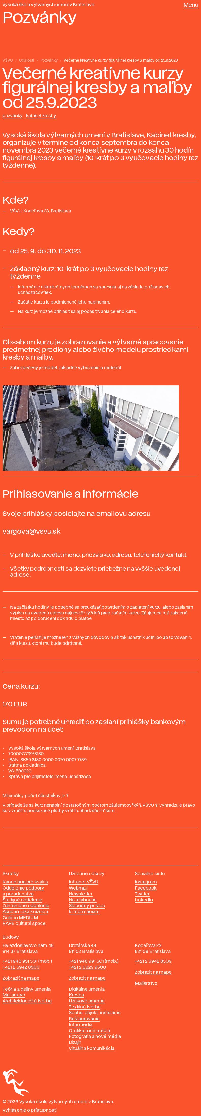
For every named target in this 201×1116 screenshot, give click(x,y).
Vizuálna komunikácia (91, 1049)
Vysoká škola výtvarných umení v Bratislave (48, 5)
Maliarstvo (14, 995)
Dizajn (75, 1043)
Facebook (146, 888)
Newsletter (81, 894)
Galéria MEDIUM (20, 918)
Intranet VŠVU (83, 882)
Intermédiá (80, 1025)
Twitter (142, 894)
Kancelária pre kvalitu (25, 882)
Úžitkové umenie (87, 1001)
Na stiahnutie (83, 900)
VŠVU (8, 60)
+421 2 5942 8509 (153, 961)
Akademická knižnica (25, 912)
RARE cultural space (24, 924)
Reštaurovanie (84, 1019)
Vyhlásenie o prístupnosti (30, 1110)
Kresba (76, 995)
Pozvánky (49, 60)
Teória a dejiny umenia (27, 989)
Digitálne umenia (87, 989)
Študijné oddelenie (22, 900)
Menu (190, 5)
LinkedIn (144, 900)
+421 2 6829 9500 (87, 967)
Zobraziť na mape (21, 978)
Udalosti (26, 60)
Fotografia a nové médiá (95, 1037)
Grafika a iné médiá (89, 1031)
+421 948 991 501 (86, 961)
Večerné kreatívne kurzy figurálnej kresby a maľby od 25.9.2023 (121, 60)
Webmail (78, 888)
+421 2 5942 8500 (21, 967)
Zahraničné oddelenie (26, 906)
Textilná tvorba (84, 1007)
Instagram (146, 882)
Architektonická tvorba (27, 1001)
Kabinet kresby (41, 116)
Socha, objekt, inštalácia (94, 1013)
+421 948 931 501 (20, 961)
